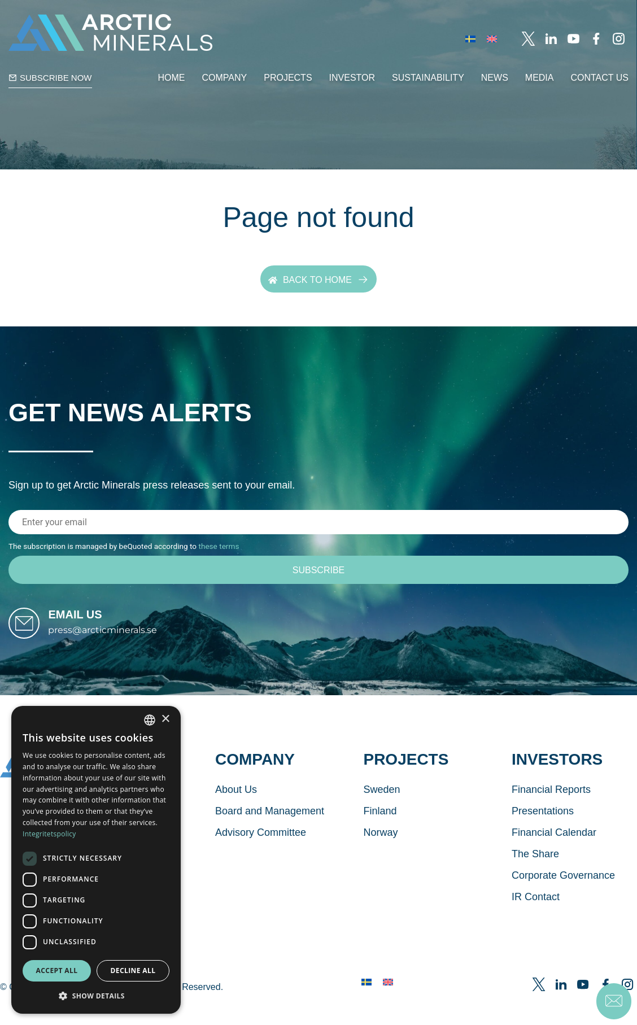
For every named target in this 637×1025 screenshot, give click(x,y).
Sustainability (428, 77)
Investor (352, 77)
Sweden (381, 812)
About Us (236, 812)
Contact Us (599, 77)
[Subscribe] (318, 570)
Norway (380, 855)
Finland (379, 833)
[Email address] (318, 523)
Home (171, 77)
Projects (288, 77)
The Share (535, 876)
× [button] (165, 719)
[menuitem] (470, 38)
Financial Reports (551, 812)
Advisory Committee (260, 855)
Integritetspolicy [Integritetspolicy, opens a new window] (49, 834)
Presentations (543, 833)
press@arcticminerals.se (124, 641)
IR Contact (536, 919)
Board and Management (269, 833)
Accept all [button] (57, 970)
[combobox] (149, 720)
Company (224, 77)
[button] (96, 995)
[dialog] (96, 860)
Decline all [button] (133, 970)
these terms (218, 546)
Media (539, 77)
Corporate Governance (563, 898)
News (494, 77)
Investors (557, 782)
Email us (97, 626)
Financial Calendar (554, 855)
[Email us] (35, 634)
